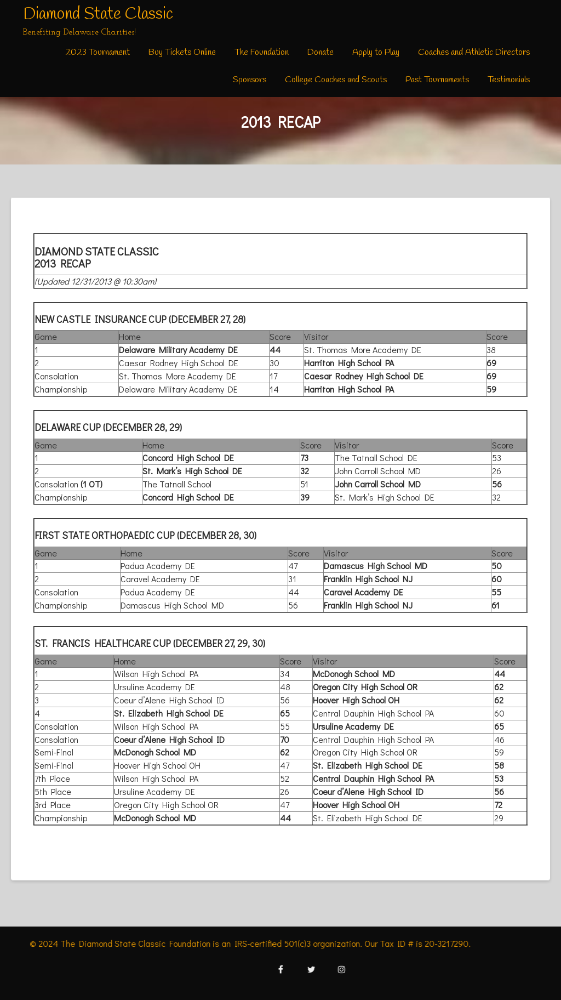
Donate (320, 52)
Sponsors (249, 80)
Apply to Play (375, 52)
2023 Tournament (97, 52)
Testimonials (509, 80)
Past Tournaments (437, 80)
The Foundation (261, 52)
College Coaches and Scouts (336, 80)
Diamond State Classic (98, 14)
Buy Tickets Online (182, 52)
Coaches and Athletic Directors (474, 52)
